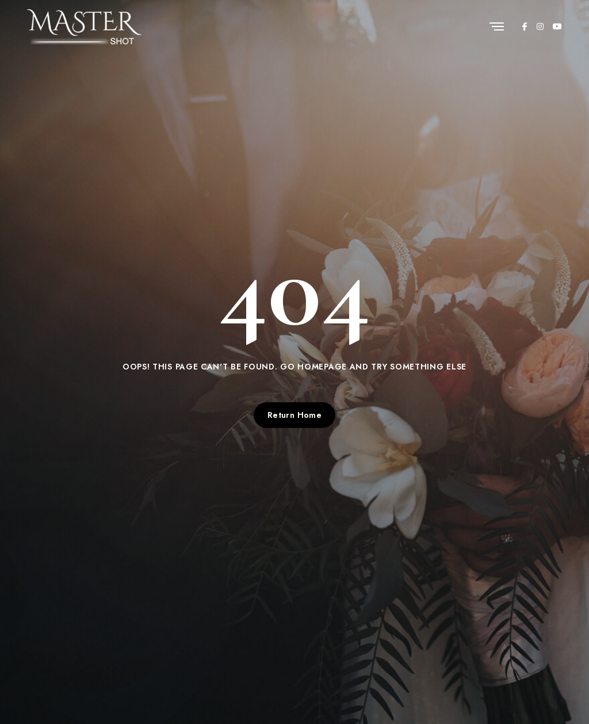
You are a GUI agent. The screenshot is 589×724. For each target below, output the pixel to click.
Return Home (294, 415)
